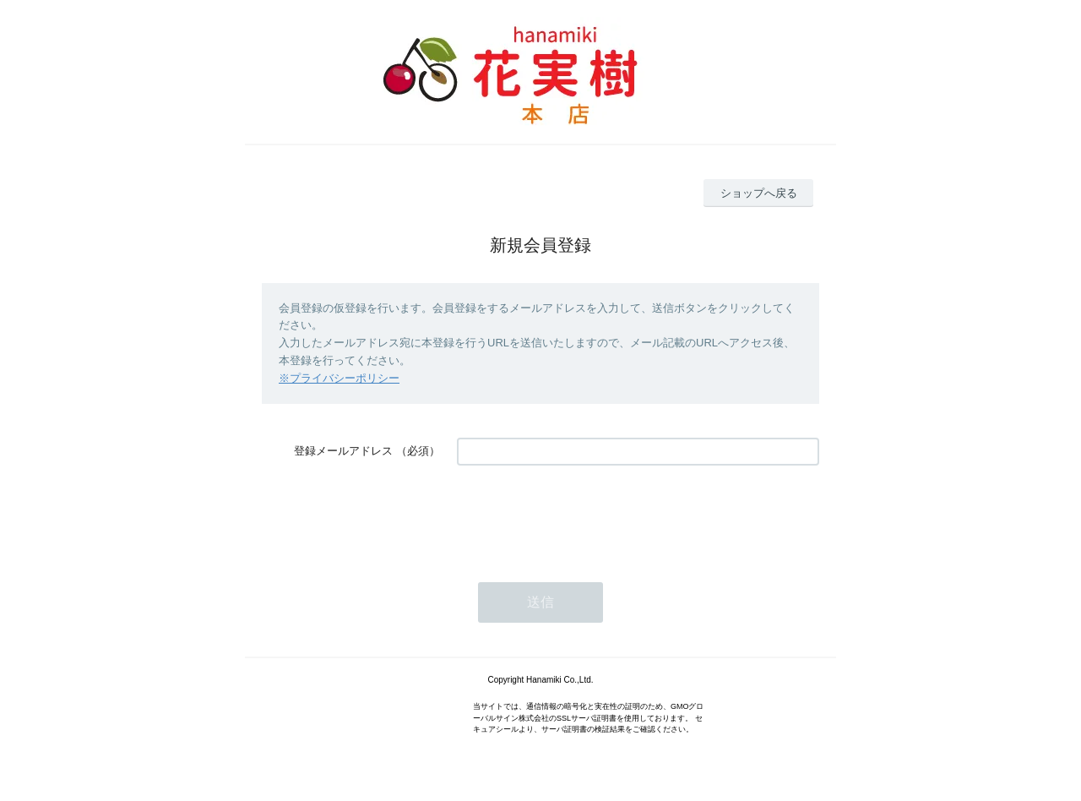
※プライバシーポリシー (339, 378)
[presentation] (585, 515)
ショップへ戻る (758, 193)
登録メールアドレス (343, 450)
